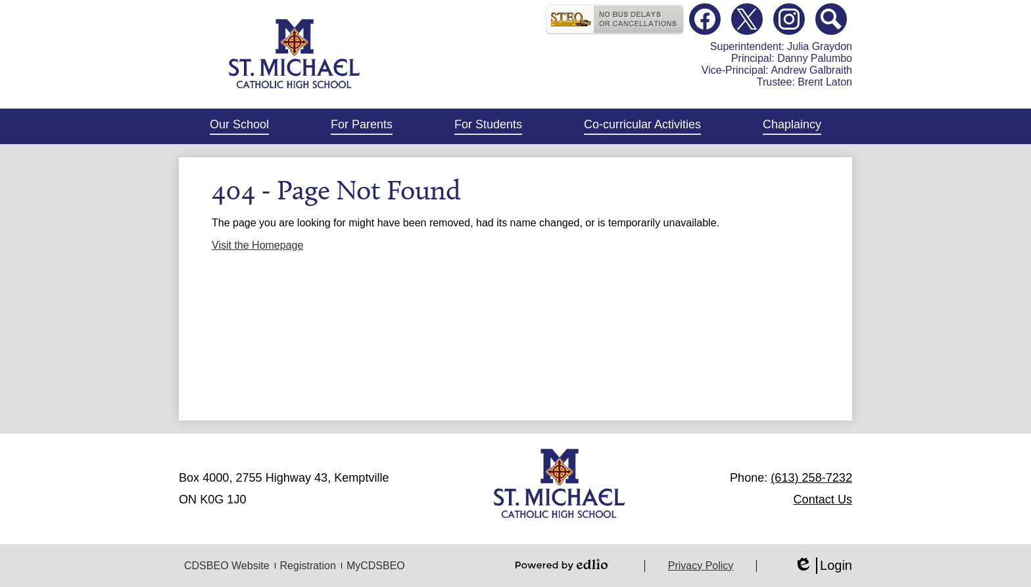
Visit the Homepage (257, 245)
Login (823, 565)
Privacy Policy (701, 565)
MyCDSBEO (376, 565)
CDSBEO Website (227, 565)
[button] (239, 126)
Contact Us (823, 499)
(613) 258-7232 (811, 477)
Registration (308, 565)
